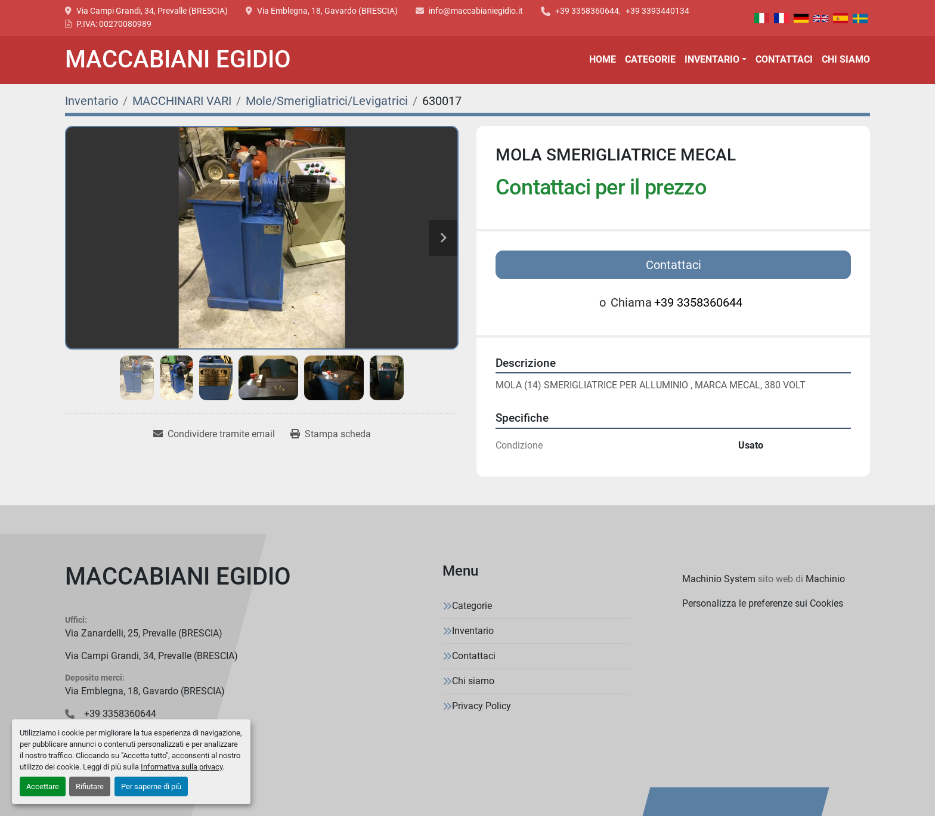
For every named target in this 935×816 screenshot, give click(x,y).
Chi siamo (846, 59)
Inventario (712, 59)
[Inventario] (91, 101)
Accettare (42, 786)
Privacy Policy (481, 706)
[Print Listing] (331, 434)
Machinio (825, 579)
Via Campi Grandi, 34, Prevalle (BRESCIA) (152, 11)
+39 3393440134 (657, 11)
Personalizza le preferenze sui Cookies (762, 603)
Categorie (650, 59)
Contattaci (784, 59)
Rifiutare (90, 786)
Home (602, 59)
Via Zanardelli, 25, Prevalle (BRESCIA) (143, 633)
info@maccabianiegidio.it (476, 11)
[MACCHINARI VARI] (181, 101)
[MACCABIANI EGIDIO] (178, 579)
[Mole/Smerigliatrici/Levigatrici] (327, 101)
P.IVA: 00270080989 (113, 24)
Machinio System (719, 579)
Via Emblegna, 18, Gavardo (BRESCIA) (327, 11)
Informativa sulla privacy (181, 766)
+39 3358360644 (587, 11)
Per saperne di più (151, 786)
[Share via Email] (214, 434)
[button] (716, 59)
